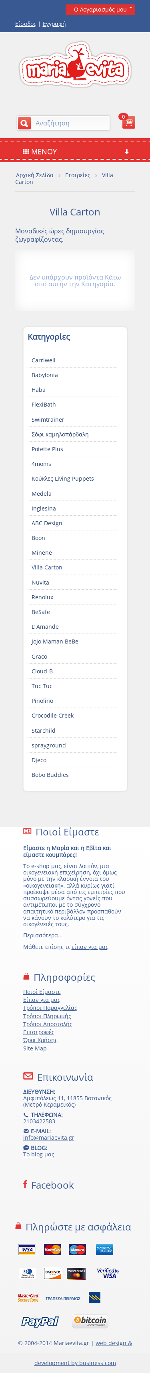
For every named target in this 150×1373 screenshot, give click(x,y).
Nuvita (40, 582)
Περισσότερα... (43, 935)
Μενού (76, 151)
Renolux (42, 597)
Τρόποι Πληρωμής (47, 1016)
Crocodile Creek (53, 715)
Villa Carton (47, 567)
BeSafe (41, 612)
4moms (41, 463)
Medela (42, 493)
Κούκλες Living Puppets (63, 478)
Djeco (39, 760)
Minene (42, 552)
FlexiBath (44, 404)
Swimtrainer (48, 419)
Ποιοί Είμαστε (42, 992)
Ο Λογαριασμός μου (100, 9)
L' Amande (45, 626)
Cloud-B (42, 671)
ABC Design (47, 523)
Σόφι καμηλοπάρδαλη (60, 434)
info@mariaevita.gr (48, 1137)
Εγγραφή (54, 23)
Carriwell (44, 360)
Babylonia (45, 375)
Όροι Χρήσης (40, 1040)
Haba (39, 389)
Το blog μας (38, 1154)
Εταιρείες (77, 175)
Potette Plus (47, 449)
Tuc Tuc (42, 686)
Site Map (35, 1048)
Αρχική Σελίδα (35, 175)
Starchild (44, 730)
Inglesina (44, 508)
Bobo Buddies (50, 774)
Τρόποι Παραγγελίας (50, 1007)
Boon (38, 538)
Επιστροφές (38, 1032)
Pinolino (42, 700)
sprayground (49, 745)
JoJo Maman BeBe (55, 641)
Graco (39, 656)
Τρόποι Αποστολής (47, 1024)
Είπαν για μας (41, 999)
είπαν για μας (90, 947)
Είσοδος (25, 23)
